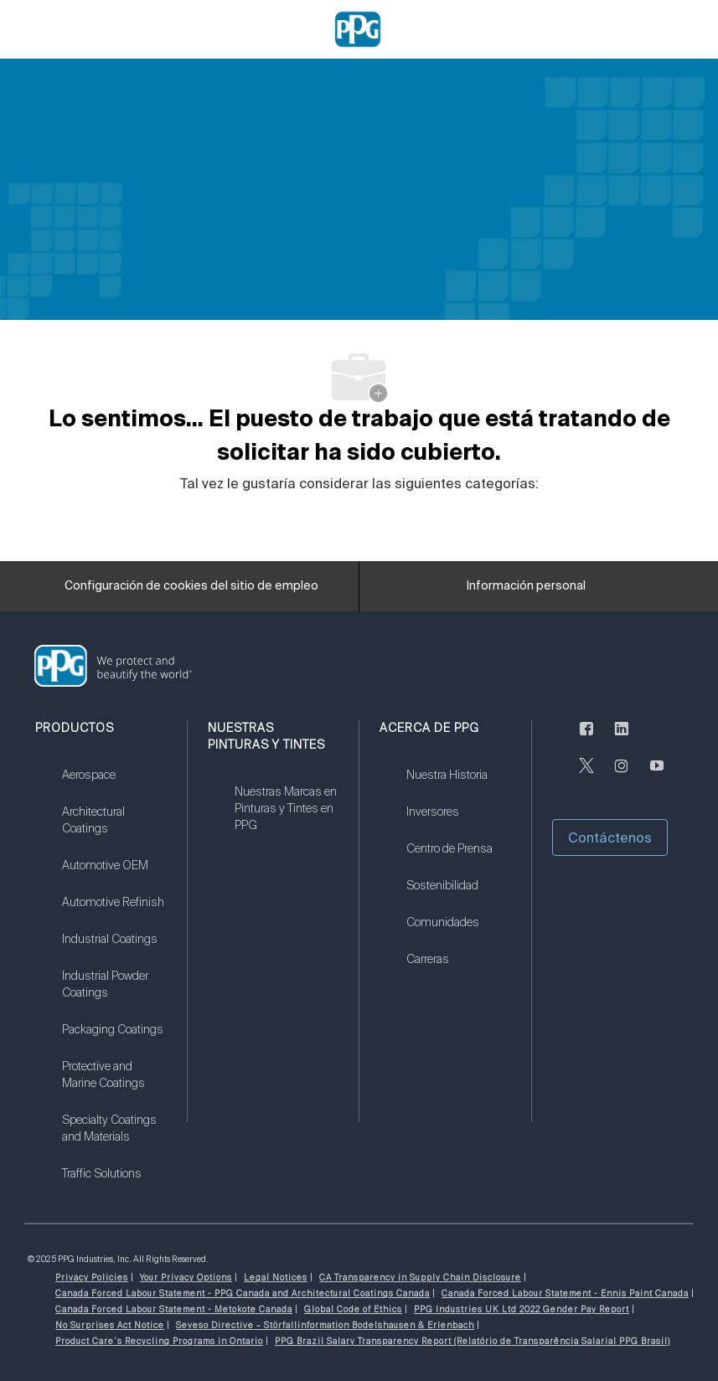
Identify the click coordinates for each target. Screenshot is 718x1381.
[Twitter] (586, 775)
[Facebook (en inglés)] (586, 738)
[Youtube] (656, 775)
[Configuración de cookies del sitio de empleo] (191, 586)
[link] (114, 785)
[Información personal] (526, 586)
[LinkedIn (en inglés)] (621, 738)
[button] (610, 837)
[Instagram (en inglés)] (621, 775)
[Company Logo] (357, 28)
